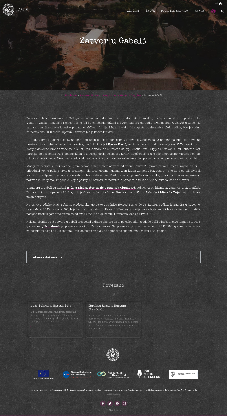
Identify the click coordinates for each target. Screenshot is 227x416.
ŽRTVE (150, 11)
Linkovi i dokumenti (46, 257)
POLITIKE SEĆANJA (175, 11)
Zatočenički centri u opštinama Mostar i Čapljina (110, 95)
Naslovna (71, 95)
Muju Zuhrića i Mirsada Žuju (158, 192)
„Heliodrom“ (51, 226)
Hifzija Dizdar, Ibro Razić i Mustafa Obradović (101, 187)
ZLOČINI (133, 11)
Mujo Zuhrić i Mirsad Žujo (50, 306)
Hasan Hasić (117, 144)
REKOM (199, 11)
